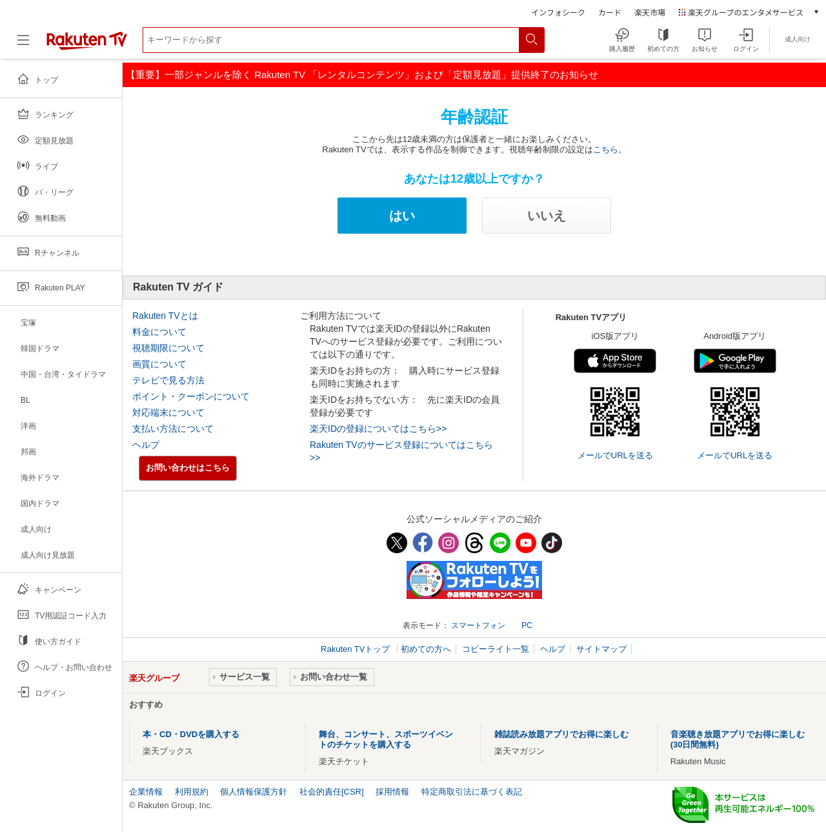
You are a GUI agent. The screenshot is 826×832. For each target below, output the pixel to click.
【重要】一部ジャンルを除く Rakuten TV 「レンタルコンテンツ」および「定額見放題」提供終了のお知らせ (362, 74)
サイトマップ (601, 649)
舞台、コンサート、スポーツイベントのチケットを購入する (386, 739)
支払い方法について (173, 428)
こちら (605, 149)
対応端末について (168, 412)
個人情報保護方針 (253, 791)
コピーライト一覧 (495, 649)
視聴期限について (168, 348)
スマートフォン (478, 625)
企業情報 (146, 791)
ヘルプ (145, 445)
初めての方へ (426, 649)
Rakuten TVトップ (356, 649)
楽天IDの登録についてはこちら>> (378, 428)
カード (609, 11)
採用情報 (392, 791)
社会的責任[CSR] (331, 791)
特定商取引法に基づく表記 (471, 791)
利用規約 (191, 791)
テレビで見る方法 (168, 380)
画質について (159, 364)
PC (526, 625)
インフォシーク (558, 11)
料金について (159, 332)
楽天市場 (649, 11)
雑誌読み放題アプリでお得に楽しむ (561, 734)
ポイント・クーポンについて (191, 396)
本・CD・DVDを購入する (191, 734)
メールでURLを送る (615, 455)
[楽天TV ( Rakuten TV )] (86, 47)
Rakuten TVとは (165, 315)
